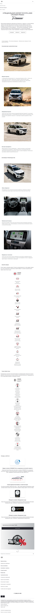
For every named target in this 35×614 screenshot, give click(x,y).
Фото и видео (2, 9)
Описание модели (3, 7)
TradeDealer (9, 612)
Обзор (1, 3)
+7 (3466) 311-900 (17, 593)
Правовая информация (4, 604)
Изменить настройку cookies (4, 605)
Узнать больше (17, 528)
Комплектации (2, 5)
